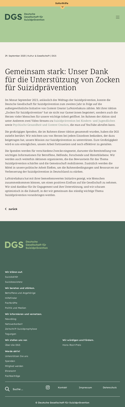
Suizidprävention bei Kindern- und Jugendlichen (84, 121)
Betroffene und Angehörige (20, 292)
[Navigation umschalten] (117, 17)
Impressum (85, 387)
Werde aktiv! (12, 351)
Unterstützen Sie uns (16, 356)
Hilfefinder (11, 298)
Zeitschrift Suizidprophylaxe (21, 328)
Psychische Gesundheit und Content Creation (41, 125)
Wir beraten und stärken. (20, 288)
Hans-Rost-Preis (71, 344)
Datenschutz (110, 387)
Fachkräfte (11, 302)
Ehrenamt (10, 370)
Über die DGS (13, 344)
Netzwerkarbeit (13, 324)
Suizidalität (11, 276)
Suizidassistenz (14, 281)
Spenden (10, 361)
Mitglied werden (14, 366)
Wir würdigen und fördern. (78, 340)
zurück (13, 209)
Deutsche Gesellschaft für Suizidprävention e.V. (24, 17)
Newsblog (10, 318)
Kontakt (62, 387)
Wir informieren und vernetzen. (23, 314)
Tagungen (10, 333)
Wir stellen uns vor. (16, 340)
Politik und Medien (15, 307)
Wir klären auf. (14, 272)
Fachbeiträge (12, 376)
